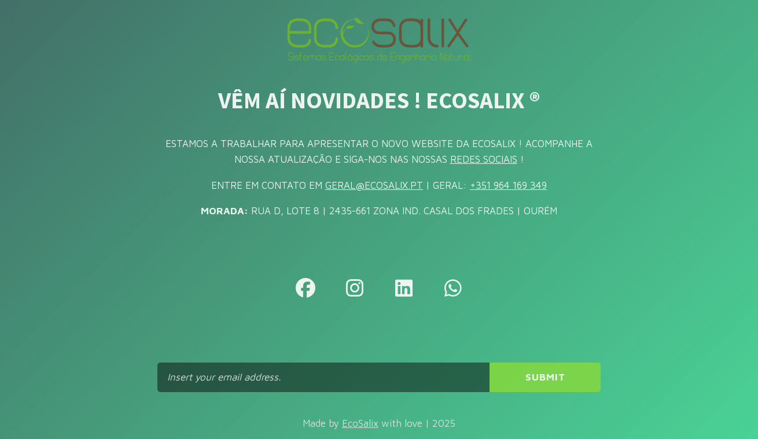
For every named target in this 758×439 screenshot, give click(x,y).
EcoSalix (360, 423)
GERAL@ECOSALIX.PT (374, 185)
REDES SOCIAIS (483, 159)
